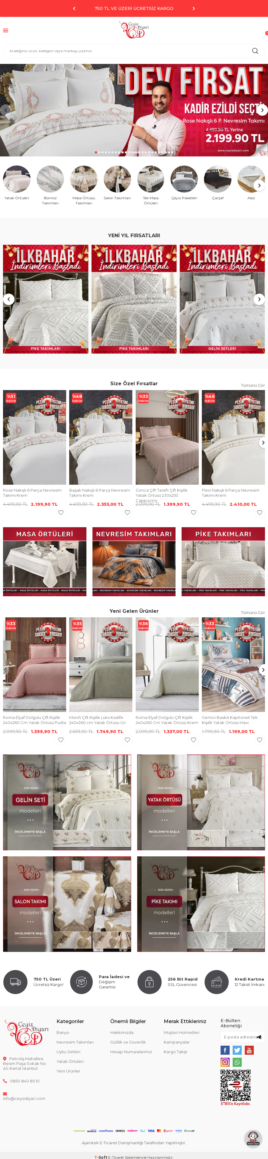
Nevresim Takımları (75, 1042)
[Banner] (134, 110)
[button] (74, 8)
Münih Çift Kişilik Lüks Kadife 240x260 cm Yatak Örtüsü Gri (97, 720)
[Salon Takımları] (117, 183)
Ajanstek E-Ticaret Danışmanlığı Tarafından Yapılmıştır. (134, 1142)
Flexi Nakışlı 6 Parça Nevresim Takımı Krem (231, 493)
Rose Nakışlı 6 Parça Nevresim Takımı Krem (32, 493)
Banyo (63, 1032)
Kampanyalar (177, 1042)
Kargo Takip (175, 1051)
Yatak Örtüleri (70, 1061)
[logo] (134, 30)
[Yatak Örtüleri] (17, 183)
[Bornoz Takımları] (50, 185)
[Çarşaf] (217, 183)
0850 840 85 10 (21, 1081)
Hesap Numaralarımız (131, 1051)
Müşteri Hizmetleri (181, 1032)
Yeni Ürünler (68, 1071)
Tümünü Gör (253, 385)
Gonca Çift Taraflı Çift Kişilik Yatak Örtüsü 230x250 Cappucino (162, 495)
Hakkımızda (122, 1032)
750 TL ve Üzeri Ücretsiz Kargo (134, 8)
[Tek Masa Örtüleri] (151, 185)
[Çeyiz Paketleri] (184, 183)
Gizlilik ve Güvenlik (128, 1042)
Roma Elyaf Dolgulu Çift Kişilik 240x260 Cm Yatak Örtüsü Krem (167, 720)
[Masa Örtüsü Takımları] (84, 185)
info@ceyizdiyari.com (24, 1096)
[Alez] (251, 183)
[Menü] (5, 30)
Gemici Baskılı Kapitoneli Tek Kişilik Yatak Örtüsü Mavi (230, 720)
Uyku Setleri (68, 1051)
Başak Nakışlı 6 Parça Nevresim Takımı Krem (99, 493)
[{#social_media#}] (225, 1050)
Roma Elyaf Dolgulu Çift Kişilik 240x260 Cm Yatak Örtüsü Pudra (34, 720)
